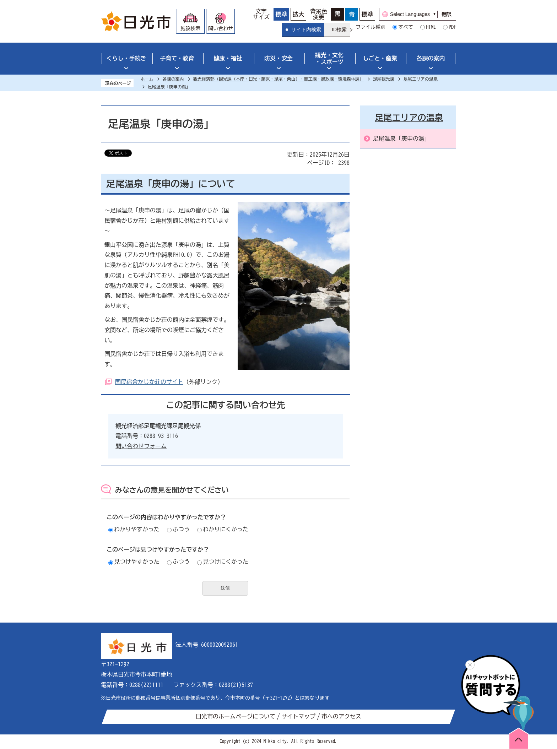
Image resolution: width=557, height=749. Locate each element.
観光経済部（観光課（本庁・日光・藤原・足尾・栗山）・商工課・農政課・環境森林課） (278, 79)
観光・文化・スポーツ (329, 58)
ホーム (147, 79)
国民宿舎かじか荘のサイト (149, 382)
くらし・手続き (126, 58)
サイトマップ (298, 716)
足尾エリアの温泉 (421, 79)
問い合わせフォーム (141, 446)
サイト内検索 (306, 29)
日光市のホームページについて (235, 716)
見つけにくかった (222, 561)
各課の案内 (431, 58)
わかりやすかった (133, 529)
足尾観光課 (383, 79)
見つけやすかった (133, 561)
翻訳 (446, 14)
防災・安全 (278, 58)
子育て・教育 (177, 58)
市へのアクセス (341, 716)
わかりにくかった (222, 529)
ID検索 (339, 29)
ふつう (178, 529)
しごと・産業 (380, 58)
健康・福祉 (227, 58)
